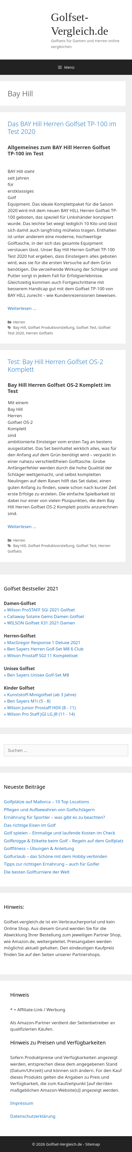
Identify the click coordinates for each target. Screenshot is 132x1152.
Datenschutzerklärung (32, 1116)
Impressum (21, 1103)
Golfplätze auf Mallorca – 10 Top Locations (46, 802)
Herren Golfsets (39, 333)
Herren (19, 322)
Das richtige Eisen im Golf (30, 825)
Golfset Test (86, 327)
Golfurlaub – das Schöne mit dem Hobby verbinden (55, 856)
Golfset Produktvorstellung (51, 327)
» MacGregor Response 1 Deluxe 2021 (42, 642)
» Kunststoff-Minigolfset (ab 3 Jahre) (40, 694)
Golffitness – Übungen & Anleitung (39, 848)
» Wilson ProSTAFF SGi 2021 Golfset (39, 610)
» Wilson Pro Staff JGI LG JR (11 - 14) (39, 714)
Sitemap (92, 1144)
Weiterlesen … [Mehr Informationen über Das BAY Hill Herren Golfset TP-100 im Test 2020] (22, 308)
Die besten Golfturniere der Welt (36, 872)
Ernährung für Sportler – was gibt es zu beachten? (54, 817)
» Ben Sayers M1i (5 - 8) (27, 701)
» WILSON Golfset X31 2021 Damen (39, 623)
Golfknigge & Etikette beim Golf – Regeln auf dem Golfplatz (63, 841)
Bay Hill (19, 327)
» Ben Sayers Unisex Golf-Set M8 (36, 675)
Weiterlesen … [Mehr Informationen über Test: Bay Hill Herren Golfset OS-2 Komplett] (22, 526)
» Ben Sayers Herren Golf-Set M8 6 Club (43, 649)
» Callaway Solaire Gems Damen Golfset (44, 616)
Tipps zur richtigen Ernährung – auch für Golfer (51, 864)
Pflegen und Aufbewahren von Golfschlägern (49, 809)
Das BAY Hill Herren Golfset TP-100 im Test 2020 (62, 127)
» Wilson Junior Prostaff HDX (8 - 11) (40, 708)
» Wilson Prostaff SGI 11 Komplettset (41, 655)
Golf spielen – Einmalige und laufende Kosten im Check (59, 833)
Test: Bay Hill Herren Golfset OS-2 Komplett (55, 365)
